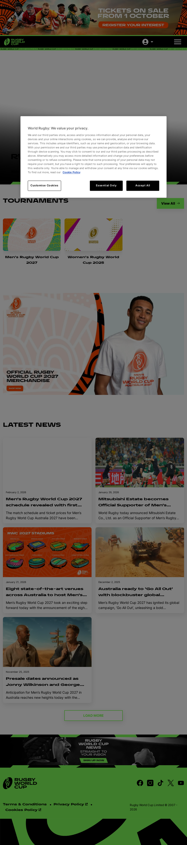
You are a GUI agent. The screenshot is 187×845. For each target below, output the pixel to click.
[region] (93, 157)
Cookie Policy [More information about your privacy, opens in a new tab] (71, 172)
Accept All (142, 185)
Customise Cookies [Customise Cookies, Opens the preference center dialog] (44, 185)
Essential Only (106, 185)
